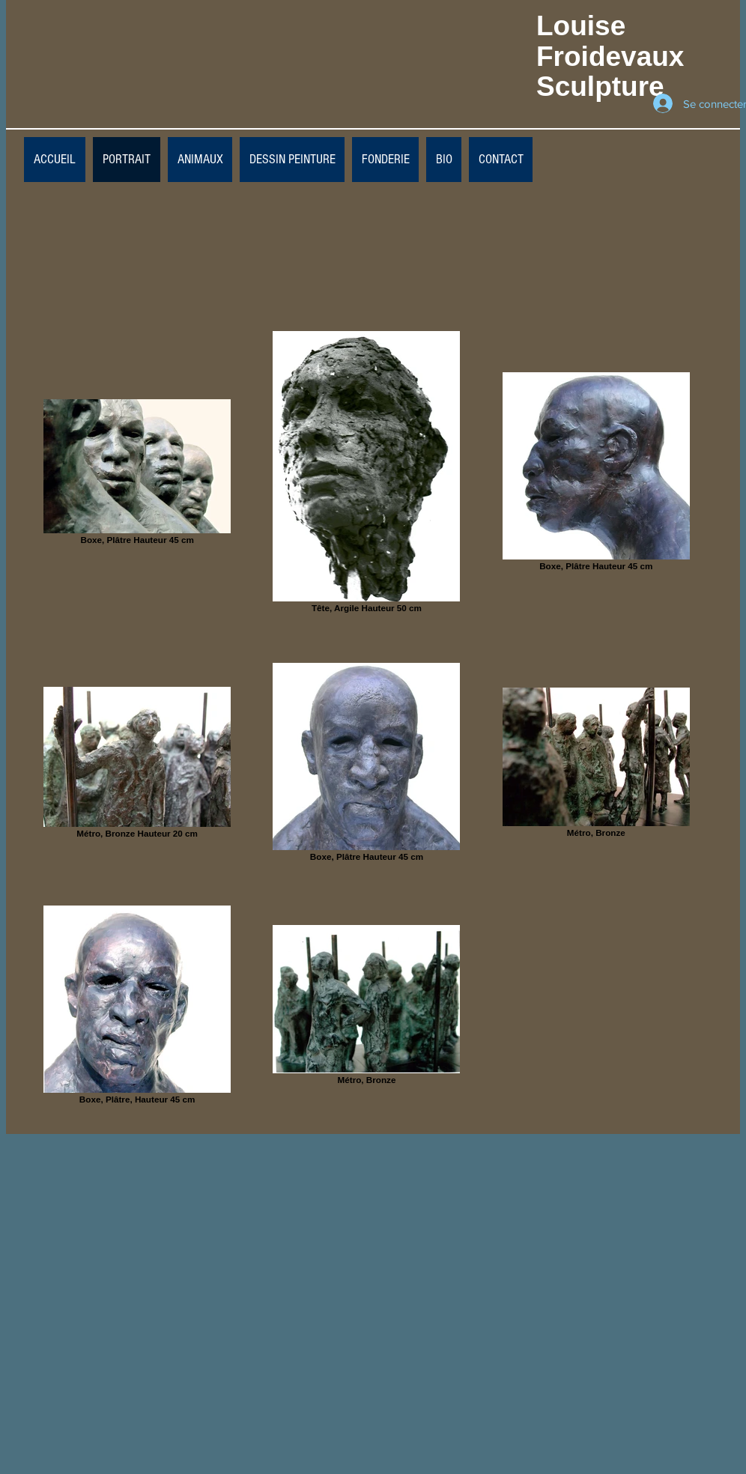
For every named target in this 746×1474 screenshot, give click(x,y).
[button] (292, 159)
